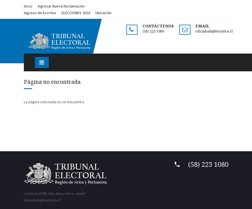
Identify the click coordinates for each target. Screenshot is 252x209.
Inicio (28, 6)
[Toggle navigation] (42, 62)
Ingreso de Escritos (40, 12)
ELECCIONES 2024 (76, 12)
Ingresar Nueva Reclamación (61, 6)
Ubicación (103, 12)
